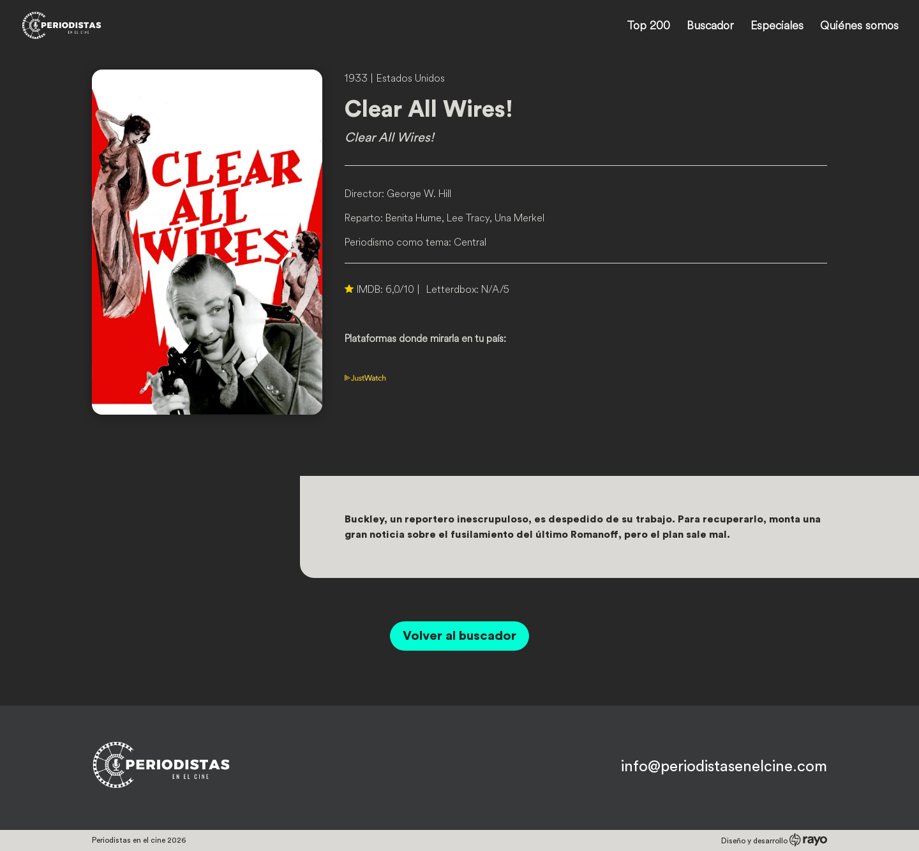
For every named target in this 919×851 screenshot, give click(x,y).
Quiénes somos (859, 27)
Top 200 (648, 27)
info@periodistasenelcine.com (724, 766)
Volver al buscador (459, 636)
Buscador (710, 27)
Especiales (777, 27)
